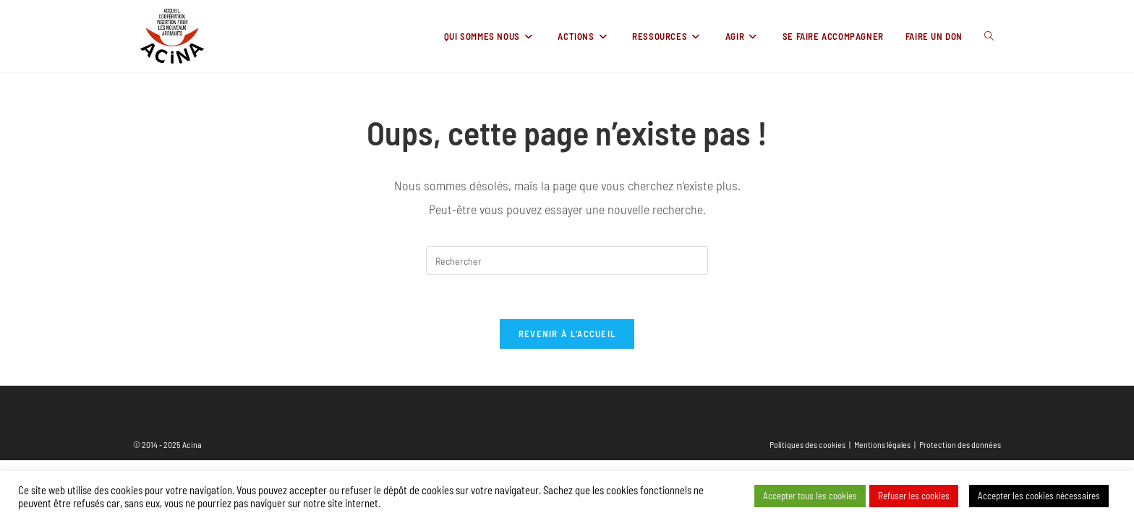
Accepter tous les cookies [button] (810, 495)
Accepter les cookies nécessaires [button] (1039, 495)
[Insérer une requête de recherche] (567, 260)
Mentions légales (882, 444)
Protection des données (960, 444)
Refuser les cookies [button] (914, 495)
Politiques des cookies (807, 444)
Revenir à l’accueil (567, 333)
